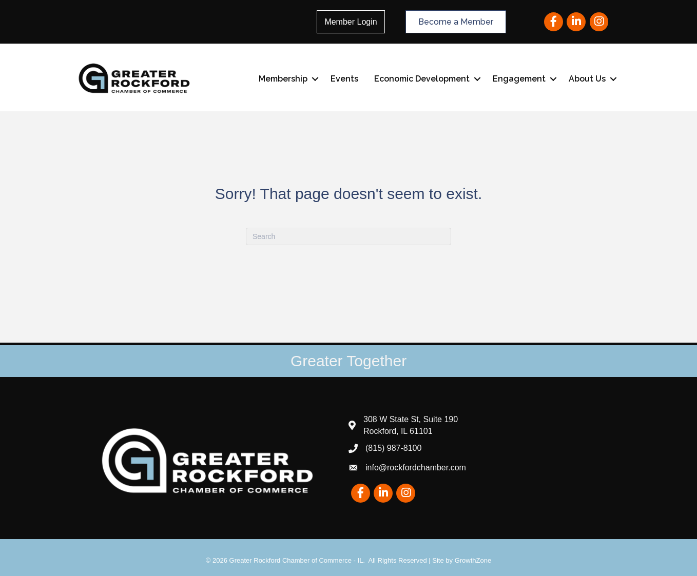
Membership (283, 79)
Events (344, 79)
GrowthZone (473, 560)
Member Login (350, 21)
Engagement (519, 79)
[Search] (348, 236)
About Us (587, 79)
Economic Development (422, 79)
